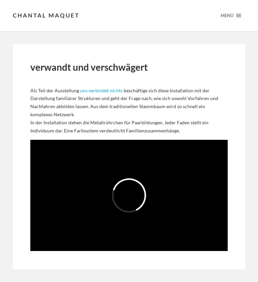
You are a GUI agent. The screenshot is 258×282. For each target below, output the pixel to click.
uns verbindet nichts (101, 90)
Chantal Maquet (46, 15)
